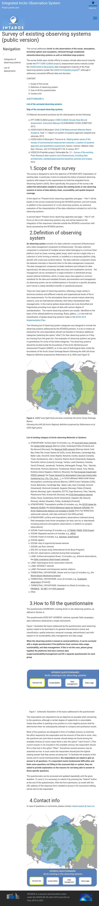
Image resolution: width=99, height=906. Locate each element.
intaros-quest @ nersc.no (83, 806)
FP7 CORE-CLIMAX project (48, 63)
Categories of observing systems (12, 61)
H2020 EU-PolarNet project (66, 70)
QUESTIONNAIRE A (35, 99)
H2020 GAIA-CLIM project (41, 67)
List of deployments (9, 69)
